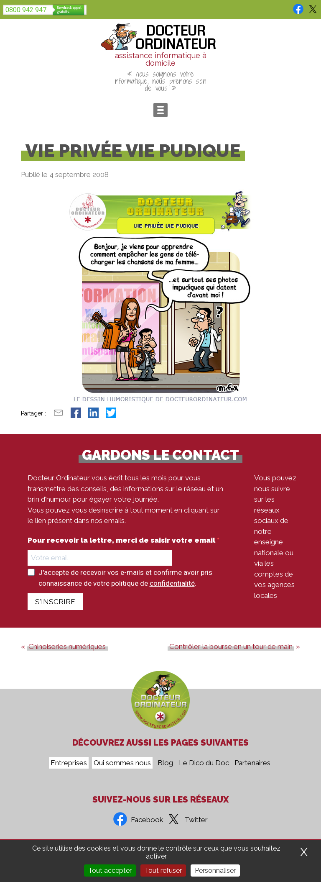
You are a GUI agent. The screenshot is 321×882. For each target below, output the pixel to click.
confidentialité (172, 583)
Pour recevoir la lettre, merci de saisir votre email (122, 540)
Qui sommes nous (122, 763)
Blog (165, 763)
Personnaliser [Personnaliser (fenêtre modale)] (215, 870)
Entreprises (69, 763)
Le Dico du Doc (204, 763)
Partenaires (252, 763)
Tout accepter (110, 870)
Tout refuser (163, 870)
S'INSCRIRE (55, 601)
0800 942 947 (25, 10)
